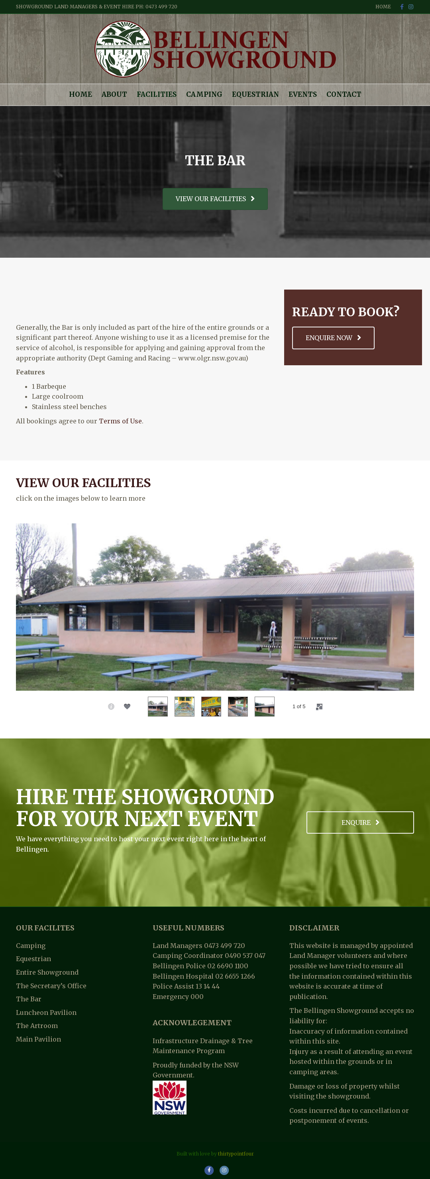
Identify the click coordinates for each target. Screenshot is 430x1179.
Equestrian (255, 94)
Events (303, 94)
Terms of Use (120, 421)
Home (383, 7)
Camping (204, 94)
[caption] (111, 707)
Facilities (157, 94)
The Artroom (37, 1026)
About (114, 94)
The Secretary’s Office (51, 986)
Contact (343, 94)
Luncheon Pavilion (46, 1012)
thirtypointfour (236, 1154)
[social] (127, 707)
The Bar (28, 999)
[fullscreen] (319, 707)
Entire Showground (47, 972)
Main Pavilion (38, 1039)
